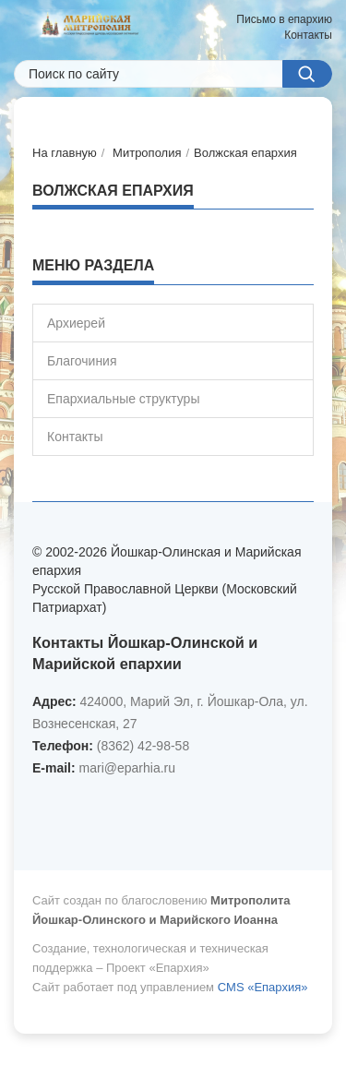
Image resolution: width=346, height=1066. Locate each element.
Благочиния (82, 360)
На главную (64, 153)
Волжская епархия (245, 153)
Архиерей (76, 323)
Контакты (308, 35)
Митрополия (147, 153)
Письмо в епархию (284, 19)
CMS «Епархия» (263, 987)
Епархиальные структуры (123, 398)
